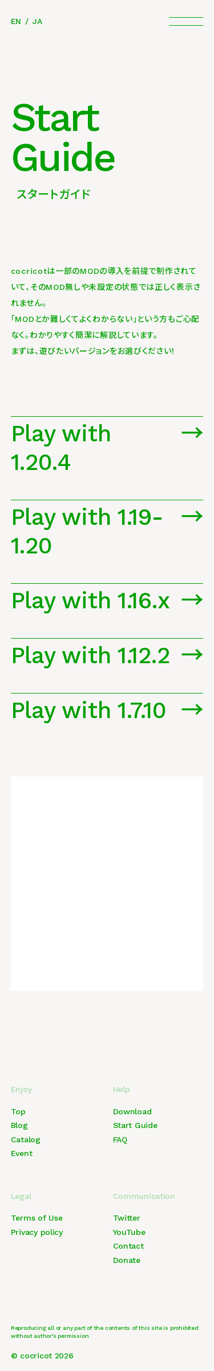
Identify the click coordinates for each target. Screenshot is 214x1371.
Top (18, 1111)
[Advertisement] (107, 883)
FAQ (120, 1139)
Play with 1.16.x (90, 600)
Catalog (26, 1139)
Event (22, 1153)
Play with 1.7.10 (89, 710)
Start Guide (135, 1125)
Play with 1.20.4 (61, 448)
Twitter (126, 1217)
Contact (128, 1245)
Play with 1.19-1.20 (87, 531)
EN (16, 21)
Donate (126, 1260)
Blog (19, 1125)
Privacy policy (37, 1232)
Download (132, 1111)
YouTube (129, 1232)
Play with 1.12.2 (90, 655)
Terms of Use (37, 1217)
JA (37, 21)
